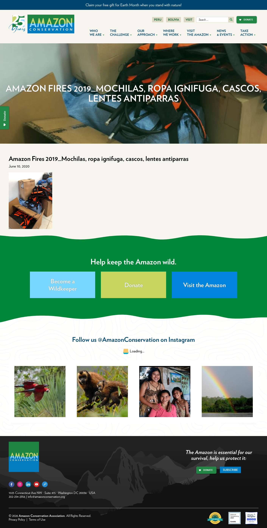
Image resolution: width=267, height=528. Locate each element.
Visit (189, 19)
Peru (157, 19)
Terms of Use (37, 519)
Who (97, 33)
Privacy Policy (17, 519)
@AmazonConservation (128, 339)
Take (247, 33)
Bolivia (173, 19)
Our (147, 33)
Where (172, 33)
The (121, 33)
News (226, 33)
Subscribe (230, 470)
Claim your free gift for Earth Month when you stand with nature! (133, 5)
